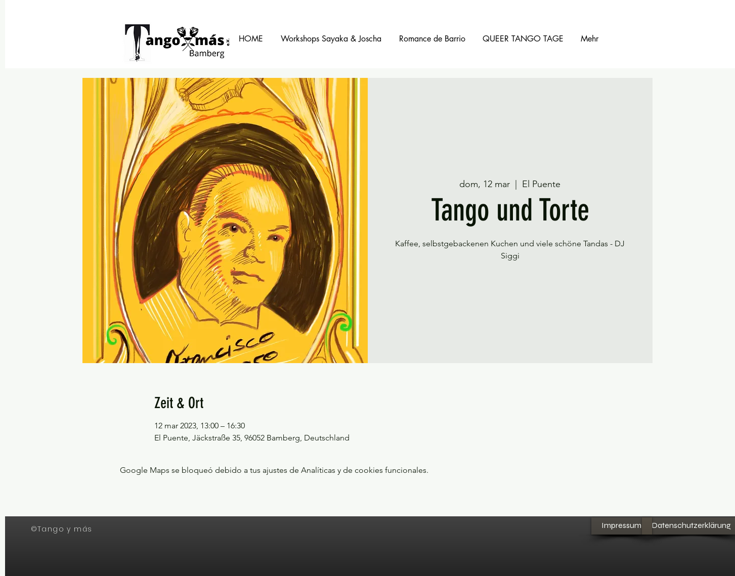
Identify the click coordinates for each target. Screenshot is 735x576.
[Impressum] (621, 526)
